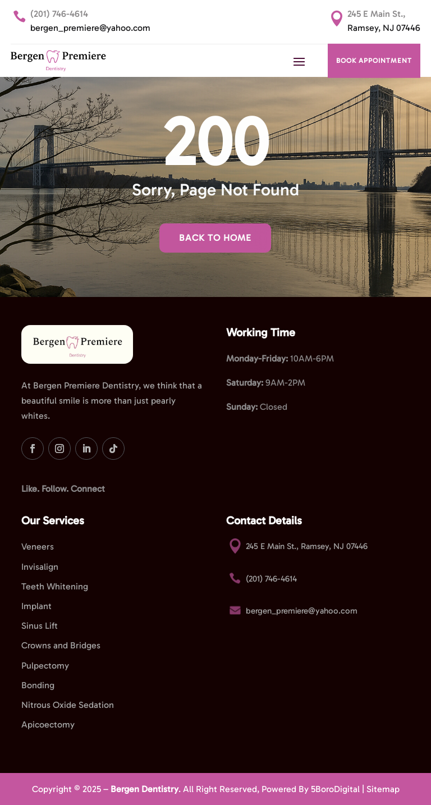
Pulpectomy (45, 665)
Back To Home (215, 237)
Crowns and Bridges (60, 645)
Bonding (37, 685)
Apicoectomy (48, 724)
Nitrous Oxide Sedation (67, 704)
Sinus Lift (39, 625)
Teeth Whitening (54, 586)
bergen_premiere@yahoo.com (90, 27)
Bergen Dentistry (144, 789)
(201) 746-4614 (59, 13)
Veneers (37, 546)
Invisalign (39, 566)
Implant (36, 606)
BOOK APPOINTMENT (374, 61)
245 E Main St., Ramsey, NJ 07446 (307, 546)
